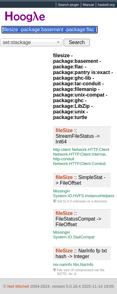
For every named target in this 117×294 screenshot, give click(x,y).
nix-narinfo (62, 264)
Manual (88, 5)
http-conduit (63, 159)
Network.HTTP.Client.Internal (79, 154)
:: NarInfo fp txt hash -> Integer (81, 253)
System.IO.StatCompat (74, 237)
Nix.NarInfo (83, 264)
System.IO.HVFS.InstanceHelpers (84, 195)
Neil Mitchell (18, 286)
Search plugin (68, 5)
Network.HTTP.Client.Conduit (79, 163)
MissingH (61, 191)
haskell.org (106, 5)
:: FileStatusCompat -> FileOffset (78, 219)
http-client (62, 149)
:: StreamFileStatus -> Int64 (78, 136)
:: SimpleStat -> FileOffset (80, 180)
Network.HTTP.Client (90, 149)
